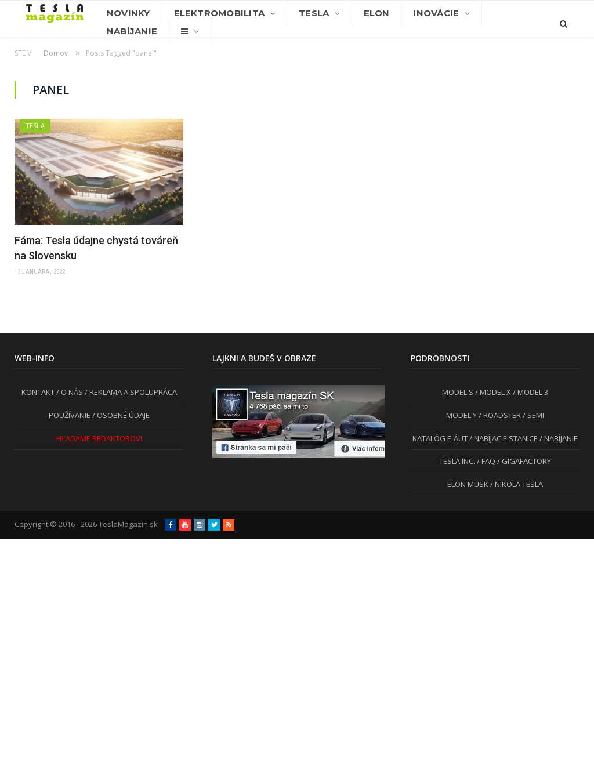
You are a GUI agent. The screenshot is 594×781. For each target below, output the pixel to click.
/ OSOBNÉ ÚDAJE (120, 415)
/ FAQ (485, 461)
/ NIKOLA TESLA (515, 484)
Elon (377, 13)
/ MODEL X (492, 392)
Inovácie (436, 13)
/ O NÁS (69, 392)
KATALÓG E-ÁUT (440, 438)
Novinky (128, 13)
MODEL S (457, 392)
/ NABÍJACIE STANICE (503, 438)
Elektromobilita (219, 13)
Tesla (314, 13)
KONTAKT (38, 392)
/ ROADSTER (499, 415)
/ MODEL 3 (529, 392)
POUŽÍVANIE (69, 415)
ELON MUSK (467, 484)
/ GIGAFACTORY (523, 461)
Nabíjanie (132, 31)
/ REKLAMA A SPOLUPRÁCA (130, 392)
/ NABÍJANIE (558, 438)
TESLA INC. (457, 461)
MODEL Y (461, 415)
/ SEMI (532, 415)
